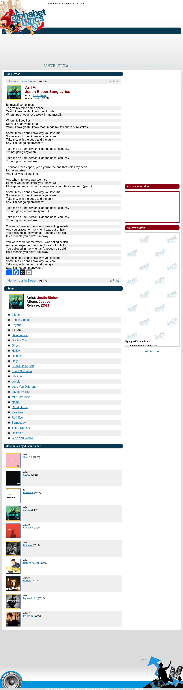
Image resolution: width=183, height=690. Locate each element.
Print (116, 81)
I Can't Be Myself (23, 366)
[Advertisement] (99, 34)
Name (16, 402)
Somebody (19, 422)
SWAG (26, 474)
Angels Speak (21, 319)
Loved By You (21, 391)
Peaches (17, 412)
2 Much (16, 314)
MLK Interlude (21, 397)
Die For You (19, 340)
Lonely (16, 381)
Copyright (129, 689)
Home (12, 81)
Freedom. (28, 492)
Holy (15, 361)
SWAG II (27, 457)
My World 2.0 (30, 598)
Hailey (16, 350)
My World (28, 615)
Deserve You (20, 335)
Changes (28, 527)
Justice (37, 98)
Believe (27, 580)
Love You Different (24, 386)
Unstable (17, 432)
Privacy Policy (116, 689)
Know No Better (22, 371)
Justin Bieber (27, 81)
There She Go (21, 427)
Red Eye (17, 417)
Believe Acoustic (32, 563)
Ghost (16, 345)
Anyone (16, 325)
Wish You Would (22, 438)
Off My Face (20, 407)
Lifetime (17, 376)
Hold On (17, 355)
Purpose (27, 545)
